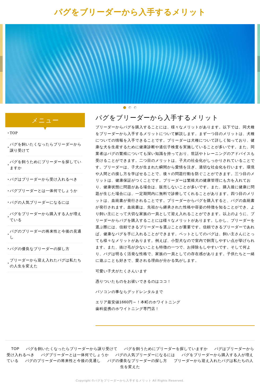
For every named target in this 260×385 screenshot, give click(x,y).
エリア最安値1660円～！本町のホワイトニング (138, 302)
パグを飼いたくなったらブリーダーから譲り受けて (45, 147)
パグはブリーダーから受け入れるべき (43, 179)
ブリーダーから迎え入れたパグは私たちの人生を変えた (45, 262)
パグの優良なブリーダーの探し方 (40, 248)
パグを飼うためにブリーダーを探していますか (45, 164)
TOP (14, 132)
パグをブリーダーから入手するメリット (130, 11)
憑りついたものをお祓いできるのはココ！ (133, 281)
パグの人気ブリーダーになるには (40, 202)
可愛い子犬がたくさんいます (121, 271)
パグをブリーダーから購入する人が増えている (45, 216)
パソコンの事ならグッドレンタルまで (129, 292)
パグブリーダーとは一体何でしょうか (43, 190)
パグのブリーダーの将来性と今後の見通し (45, 234)
